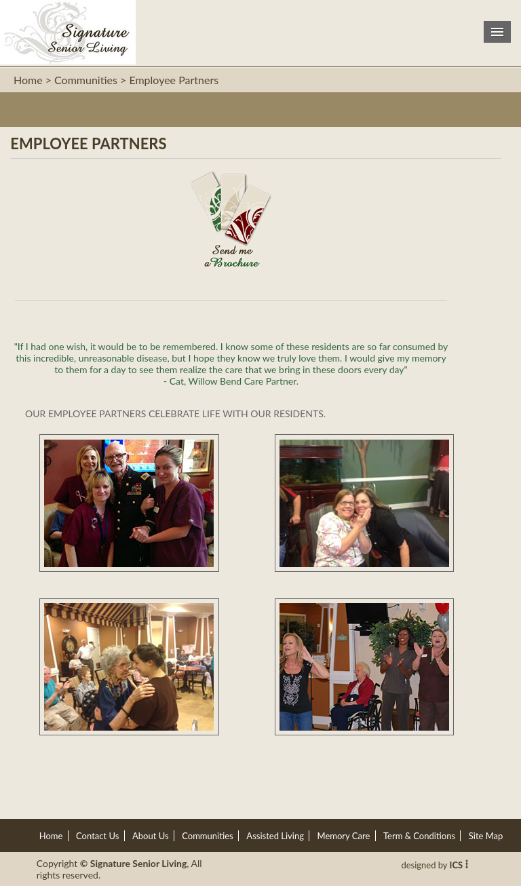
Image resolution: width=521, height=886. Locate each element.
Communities (207, 835)
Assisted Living (275, 835)
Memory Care (343, 835)
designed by (434, 865)
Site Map (486, 835)
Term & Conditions (419, 835)
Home (28, 79)
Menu (497, 32)
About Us (150, 835)
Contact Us (97, 835)
